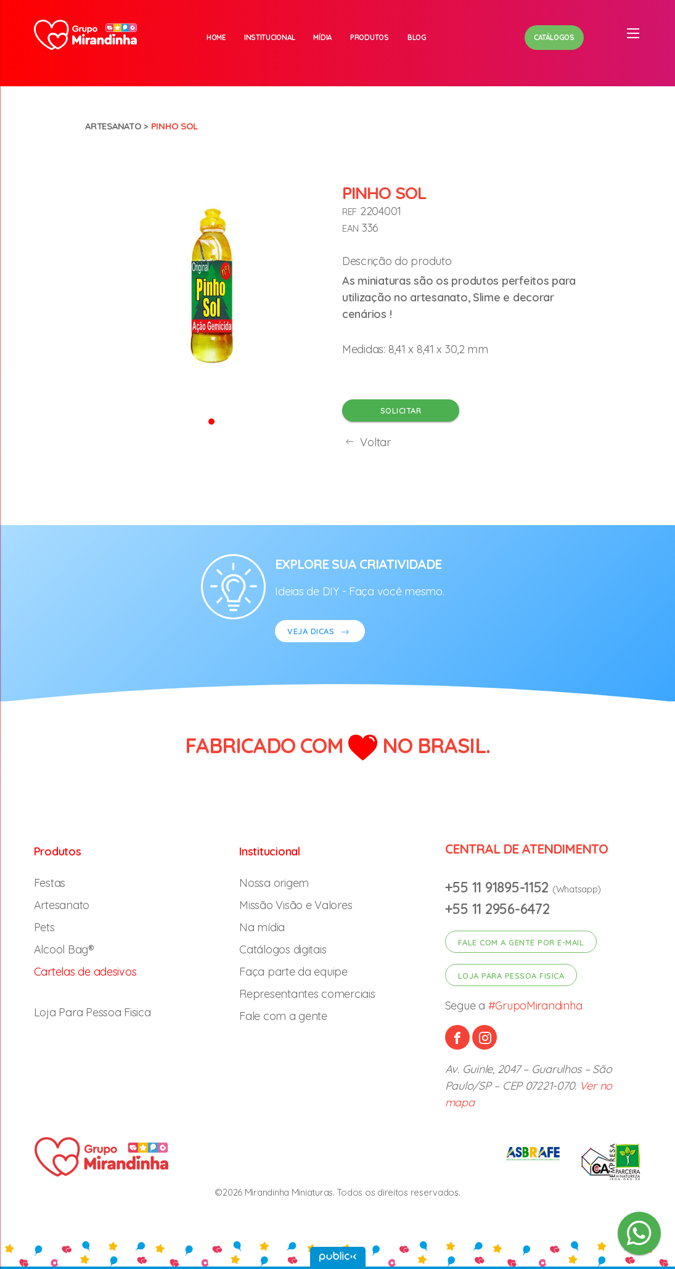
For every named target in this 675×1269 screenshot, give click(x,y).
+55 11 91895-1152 (498, 887)
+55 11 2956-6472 (497, 909)
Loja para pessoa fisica (511, 976)
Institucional (269, 37)
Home (216, 37)
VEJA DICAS (320, 632)
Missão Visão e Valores (295, 905)
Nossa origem (274, 883)
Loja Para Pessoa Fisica (92, 1012)
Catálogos (554, 37)
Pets (44, 927)
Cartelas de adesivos (85, 972)
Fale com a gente (283, 1016)
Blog (417, 37)
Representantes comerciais (307, 994)
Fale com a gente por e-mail (521, 942)
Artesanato (113, 126)
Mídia (322, 37)
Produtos (369, 37)
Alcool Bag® (64, 949)
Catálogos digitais (282, 949)
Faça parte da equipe (293, 972)
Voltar (366, 442)
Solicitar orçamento (401, 414)
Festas (49, 883)
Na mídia (262, 927)
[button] (211, 421)
